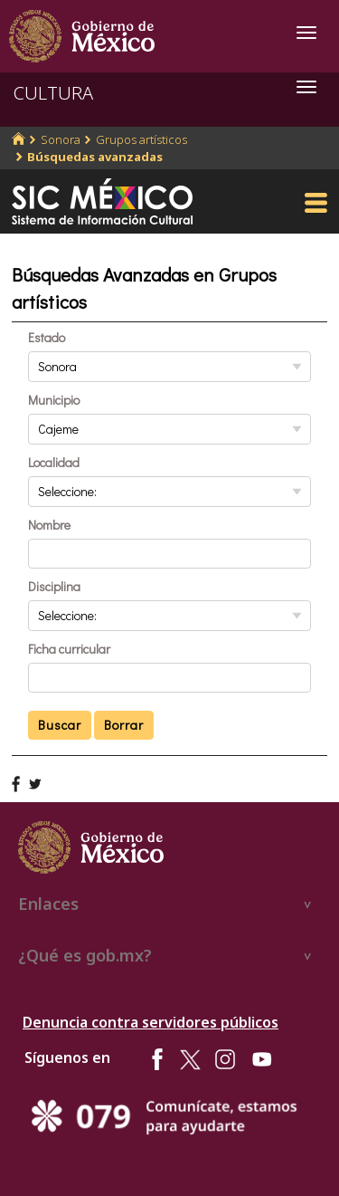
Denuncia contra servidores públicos (150, 1022)
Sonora (60, 139)
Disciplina (54, 586)
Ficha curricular (69, 648)
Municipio (54, 399)
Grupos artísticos (141, 139)
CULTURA (53, 93)
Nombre (49, 524)
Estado (46, 337)
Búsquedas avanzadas (95, 156)
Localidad (54, 462)
